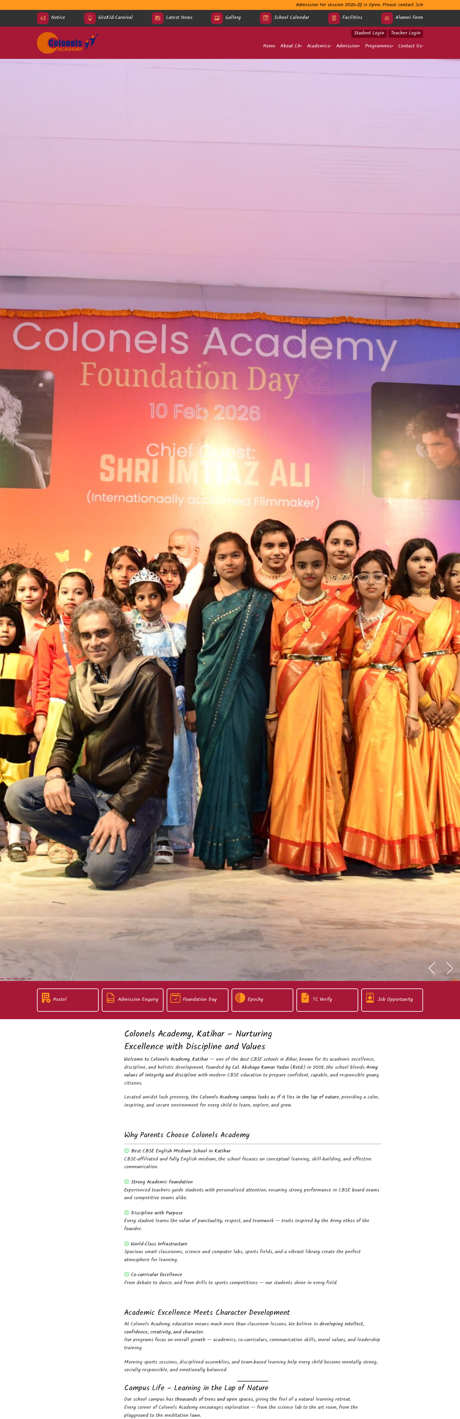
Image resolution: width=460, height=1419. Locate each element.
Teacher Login (406, 33)
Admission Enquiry (138, 1000)
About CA (290, 46)
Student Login (369, 33)
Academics (318, 46)
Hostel (60, 1000)
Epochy (255, 1000)
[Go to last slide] (431, 969)
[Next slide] (450, 969)
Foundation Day (200, 1000)
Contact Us (410, 46)
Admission (347, 46)
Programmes (378, 46)
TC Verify (322, 1000)
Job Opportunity (395, 1000)
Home (269, 46)
